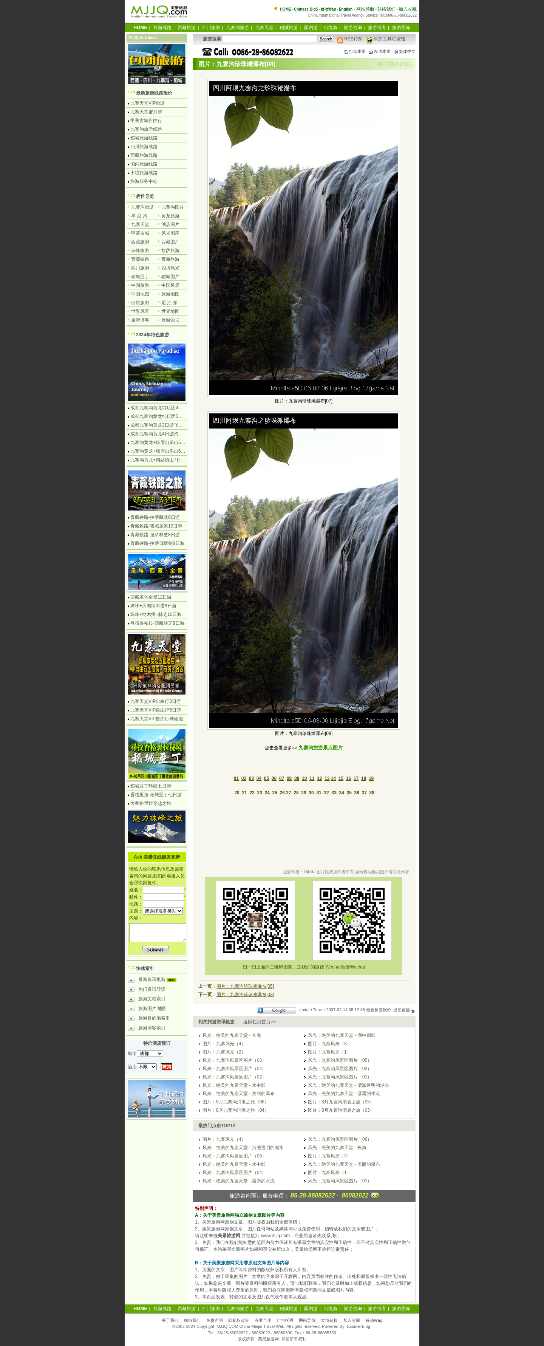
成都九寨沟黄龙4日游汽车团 (158, 433)
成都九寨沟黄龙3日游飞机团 (158, 425)
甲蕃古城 (140, 233)
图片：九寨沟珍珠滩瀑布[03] (245, 994)
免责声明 (214, 1320)
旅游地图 (170, 294)
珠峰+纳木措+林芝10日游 (155, 614)
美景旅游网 (268, 1339)
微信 (319, 967)
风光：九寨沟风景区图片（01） (340, 1077)
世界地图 (170, 311)
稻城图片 (170, 276)
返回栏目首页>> (259, 1021)
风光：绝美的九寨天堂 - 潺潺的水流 (344, 1093)
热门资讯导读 (146, 990)
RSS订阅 (350, 39)
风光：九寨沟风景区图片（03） (340, 1068)
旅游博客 (377, 27)
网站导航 (365, 9)
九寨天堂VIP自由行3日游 (155, 701)
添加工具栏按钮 (385, 39)
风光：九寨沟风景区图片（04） (234, 1068)
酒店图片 (170, 224)
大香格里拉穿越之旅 (150, 803)
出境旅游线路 (144, 172)
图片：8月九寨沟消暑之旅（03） (341, 1110)
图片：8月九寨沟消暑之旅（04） (235, 1110)
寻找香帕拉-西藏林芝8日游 (157, 623)
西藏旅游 (187, 27)
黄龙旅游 (170, 215)
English (345, 9)
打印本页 (354, 51)
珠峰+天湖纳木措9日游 (153, 605)
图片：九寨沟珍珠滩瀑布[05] (245, 986)
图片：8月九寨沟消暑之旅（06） (235, 1102)
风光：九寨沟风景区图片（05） (340, 1060)
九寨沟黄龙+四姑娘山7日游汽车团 (164, 460)
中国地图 (140, 294)
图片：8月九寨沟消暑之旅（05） (341, 1102)
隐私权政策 (238, 1320)
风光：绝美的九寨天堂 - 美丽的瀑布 (238, 1093)
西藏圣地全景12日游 (151, 597)
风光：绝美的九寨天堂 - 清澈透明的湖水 (348, 1085)
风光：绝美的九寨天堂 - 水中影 (234, 1085)
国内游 (311, 27)
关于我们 (170, 1320)
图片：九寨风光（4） (224, 1043)
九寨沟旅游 (237, 27)
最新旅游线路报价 (154, 93)
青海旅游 (170, 259)
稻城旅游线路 (144, 138)
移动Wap (374, 1320)
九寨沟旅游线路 (146, 129)
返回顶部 (404, 1010)
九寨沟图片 (172, 207)
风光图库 (170, 233)
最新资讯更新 (154, 980)
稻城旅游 (289, 27)
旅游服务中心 (144, 181)
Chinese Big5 (306, 9)
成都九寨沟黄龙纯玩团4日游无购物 (165, 407)
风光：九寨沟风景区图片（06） (234, 1060)
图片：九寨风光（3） (329, 1043)
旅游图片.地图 (147, 1009)
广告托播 (285, 1320)
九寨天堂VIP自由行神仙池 (156, 718)
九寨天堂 (264, 27)
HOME (285, 9)
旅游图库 (401, 27)
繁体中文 (404, 51)
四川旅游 (211, 27)
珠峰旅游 (140, 250)
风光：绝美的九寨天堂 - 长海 (231, 1035)
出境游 (330, 27)
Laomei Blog (358, 1326)
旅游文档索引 (146, 1000)
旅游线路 (162, 27)
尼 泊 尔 (169, 302)
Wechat (332, 967)
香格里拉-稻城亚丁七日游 (156, 794)
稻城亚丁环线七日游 (150, 786)
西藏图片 (170, 241)
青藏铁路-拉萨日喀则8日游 (157, 543)
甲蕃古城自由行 (146, 120)
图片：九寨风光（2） (224, 1052)
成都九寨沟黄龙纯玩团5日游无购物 (165, 416)
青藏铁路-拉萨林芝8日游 (155, 534)
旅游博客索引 (146, 1029)
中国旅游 (140, 285)
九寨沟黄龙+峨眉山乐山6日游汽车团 (167, 451)
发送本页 (379, 51)
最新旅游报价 (378, 1010)
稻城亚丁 (140, 276)
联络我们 (386, 9)
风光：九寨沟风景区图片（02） (234, 1077)
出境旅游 (140, 302)
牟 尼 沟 (139, 215)
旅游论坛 (170, 320)
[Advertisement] (303, 833)
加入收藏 (408, 9)
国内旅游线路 (144, 164)
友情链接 (329, 1320)
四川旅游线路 (144, 146)
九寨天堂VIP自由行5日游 (155, 710)
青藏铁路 (140, 259)
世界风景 (140, 311)
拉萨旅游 (170, 250)
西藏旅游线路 (144, 155)
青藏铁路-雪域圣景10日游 (156, 526)
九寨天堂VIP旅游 (147, 103)
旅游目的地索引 (149, 1019)
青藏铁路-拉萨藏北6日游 (155, 517)
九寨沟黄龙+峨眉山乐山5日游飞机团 (167, 442)
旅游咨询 (353, 27)
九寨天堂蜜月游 (146, 111)
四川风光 (170, 268)
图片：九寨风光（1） (329, 1052)
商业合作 (263, 1320)
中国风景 (170, 285)
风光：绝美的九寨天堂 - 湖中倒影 (342, 1035)
